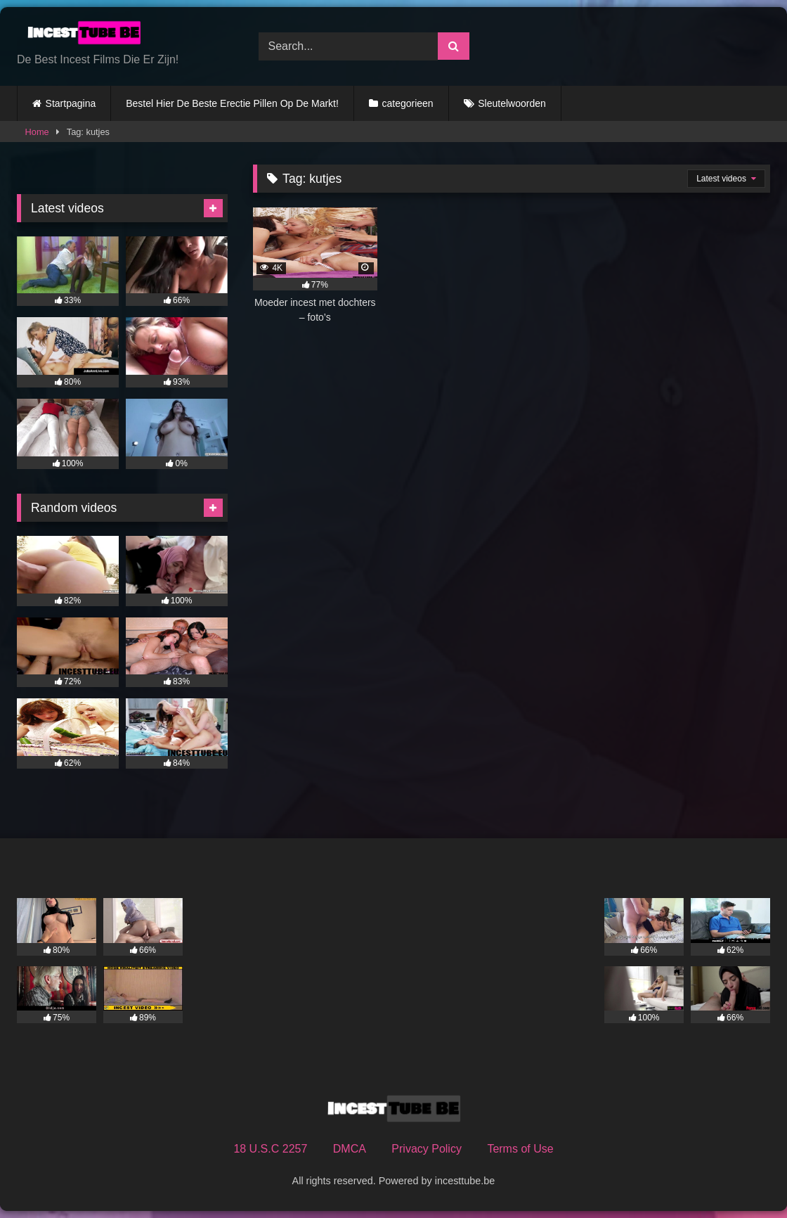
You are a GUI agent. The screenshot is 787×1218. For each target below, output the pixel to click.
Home (37, 132)
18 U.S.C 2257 (270, 1149)
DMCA (349, 1149)
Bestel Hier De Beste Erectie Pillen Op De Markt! (232, 103)
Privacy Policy (426, 1149)
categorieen (407, 103)
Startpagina (71, 103)
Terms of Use (520, 1149)
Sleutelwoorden (512, 103)
